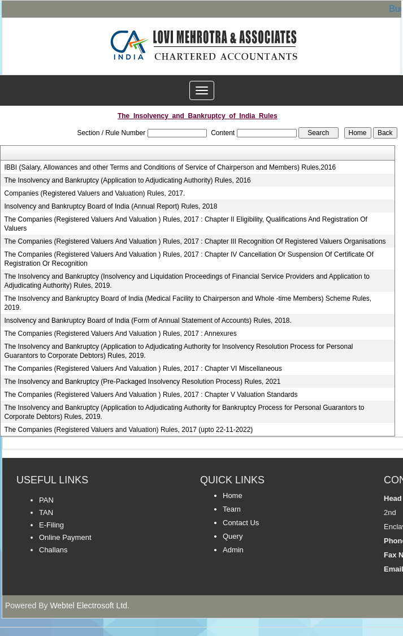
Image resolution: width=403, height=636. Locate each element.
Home (232, 495)
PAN (46, 500)
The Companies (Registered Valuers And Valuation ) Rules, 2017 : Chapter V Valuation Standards (151, 395)
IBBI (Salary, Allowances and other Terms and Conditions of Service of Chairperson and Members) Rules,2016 (170, 167)
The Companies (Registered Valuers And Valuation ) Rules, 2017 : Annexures (121, 334)
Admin (233, 550)
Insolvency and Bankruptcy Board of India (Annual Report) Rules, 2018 (111, 206)
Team (232, 509)
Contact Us (241, 522)
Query (232, 536)
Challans (53, 550)
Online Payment (65, 537)
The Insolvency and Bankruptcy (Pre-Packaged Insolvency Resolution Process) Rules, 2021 (143, 382)
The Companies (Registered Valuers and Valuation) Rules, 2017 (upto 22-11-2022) (129, 430)
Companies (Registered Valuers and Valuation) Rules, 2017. (95, 193)
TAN (46, 512)
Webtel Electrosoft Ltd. (89, 605)
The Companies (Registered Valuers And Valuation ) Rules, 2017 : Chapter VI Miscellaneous (143, 369)
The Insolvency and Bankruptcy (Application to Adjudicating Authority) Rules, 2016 (128, 180)
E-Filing (51, 525)
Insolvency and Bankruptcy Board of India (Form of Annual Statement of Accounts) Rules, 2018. (148, 321)
